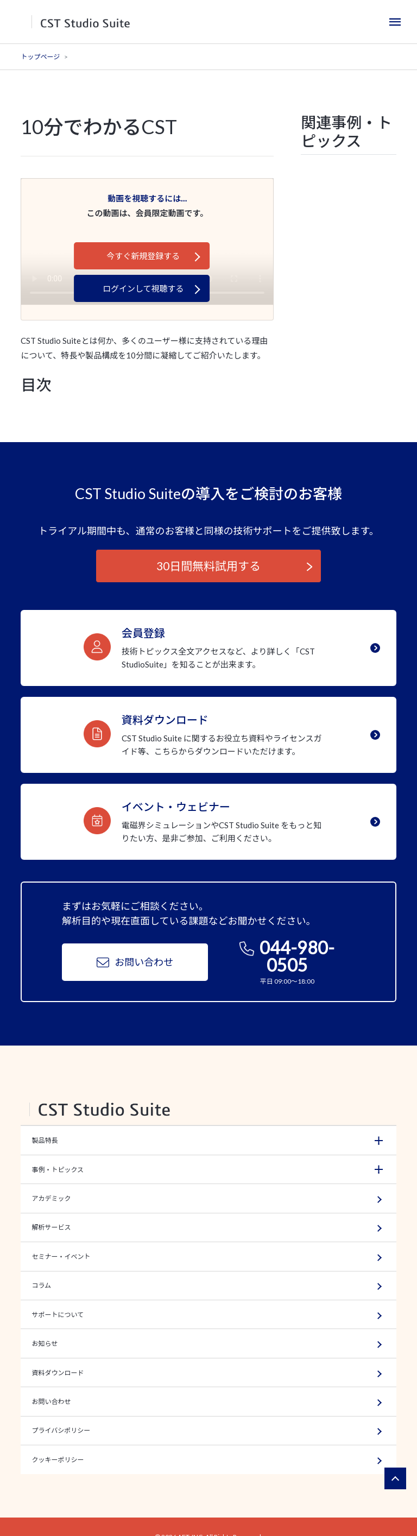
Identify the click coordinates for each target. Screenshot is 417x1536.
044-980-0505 (286, 959)
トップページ (40, 57)
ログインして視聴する (143, 288)
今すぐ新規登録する (143, 256)
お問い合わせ (135, 965)
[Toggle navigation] (395, 21)
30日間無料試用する (208, 565)
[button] (208, 1142)
